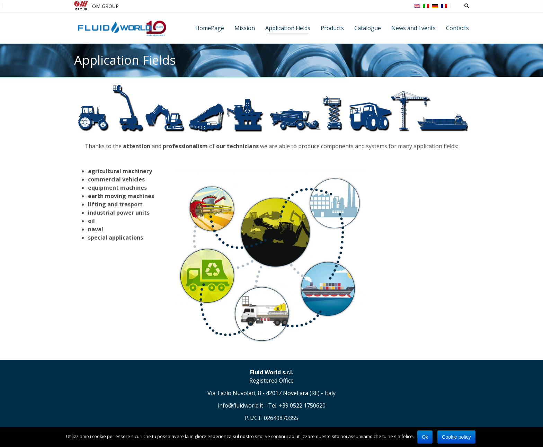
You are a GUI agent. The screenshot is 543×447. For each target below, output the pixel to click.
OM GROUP (105, 6)
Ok (425, 437)
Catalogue (367, 28)
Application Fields (287, 28)
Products (332, 28)
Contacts (457, 28)
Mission (244, 28)
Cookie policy (456, 437)
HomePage (209, 28)
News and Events (413, 28)
